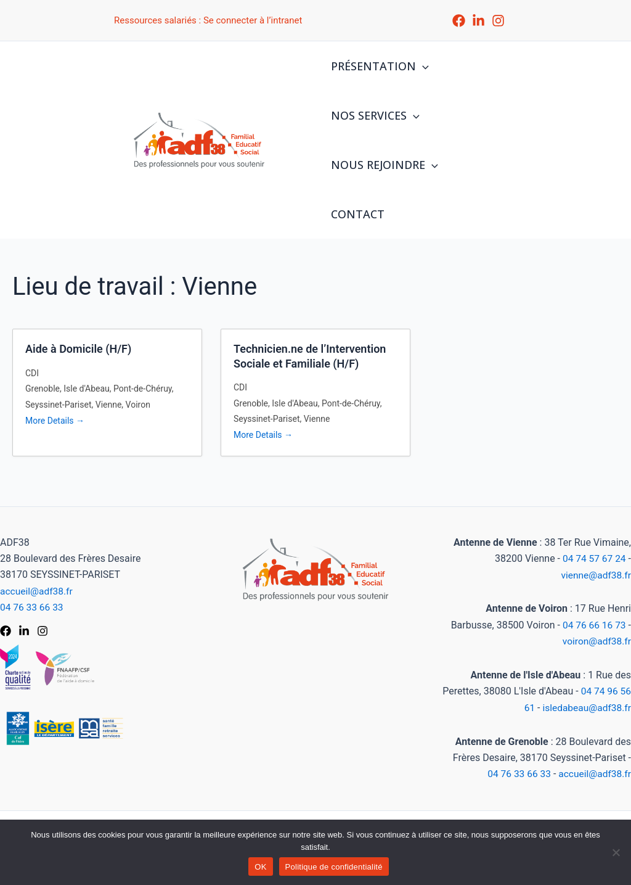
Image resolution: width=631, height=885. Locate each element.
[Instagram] (498, 20)
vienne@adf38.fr (595, 576)
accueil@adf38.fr (37, 592)
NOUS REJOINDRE (383, 164)
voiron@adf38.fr (595, 642)
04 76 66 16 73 (593, 626)
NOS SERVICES (374, 115)
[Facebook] (458, 20)
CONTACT (356, 214)
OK (260, 866)
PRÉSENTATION (379, 66)
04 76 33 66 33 (32, 608)
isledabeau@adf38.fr (585, 708)
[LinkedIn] (478, 20)
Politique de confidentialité (334, 866)
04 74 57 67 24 (593, 560)
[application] (421, 66)
